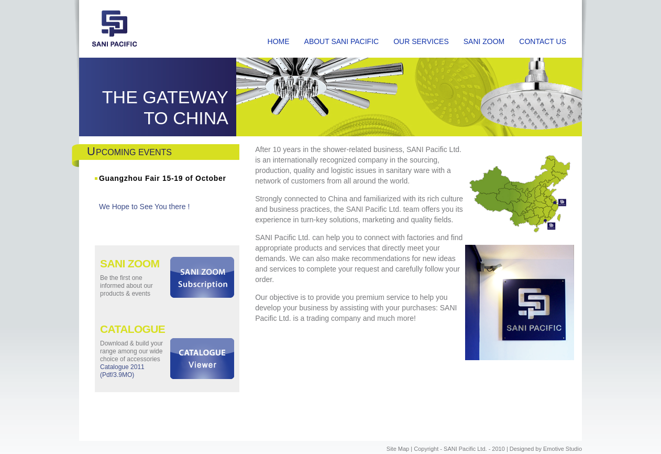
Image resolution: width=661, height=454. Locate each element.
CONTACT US (542, 41)
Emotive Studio (562, 449)
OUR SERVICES (421, 41)
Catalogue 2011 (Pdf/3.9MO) (122, 371)
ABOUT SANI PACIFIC (341, 41)
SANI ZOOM (484, 41)
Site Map (398, 449)
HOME (279, 41)
